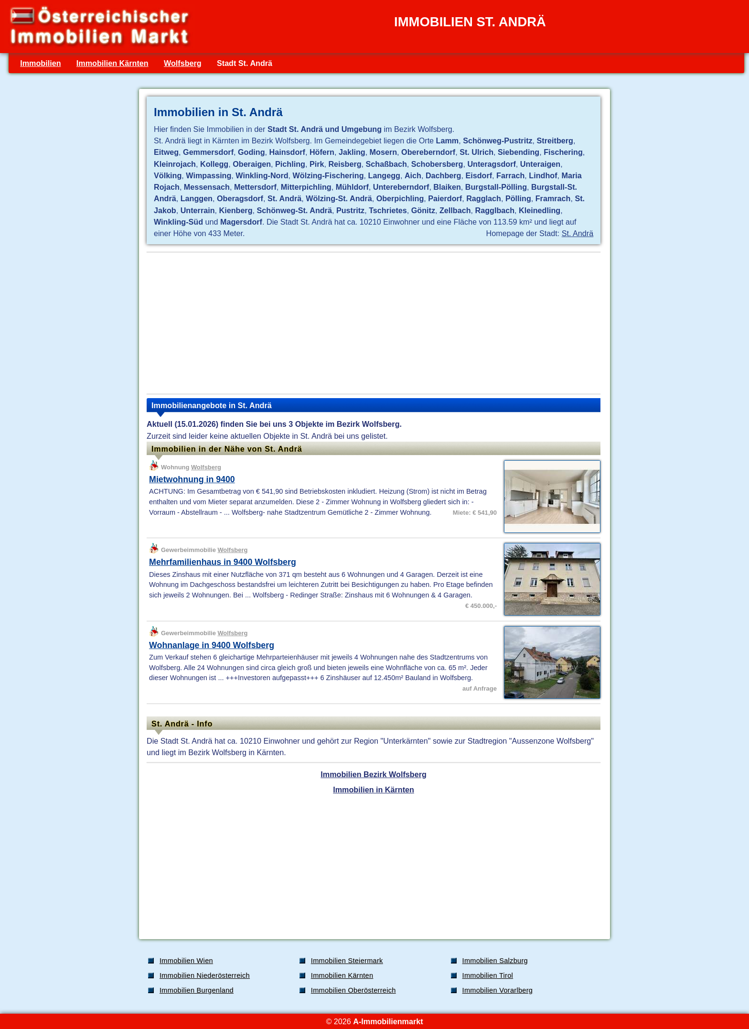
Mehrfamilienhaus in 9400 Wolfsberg (222, 562)
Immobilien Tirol (488, 975)
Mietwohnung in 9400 (192, 479)
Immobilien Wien (186, 960)
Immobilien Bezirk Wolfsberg (373, 774)
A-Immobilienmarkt (388, 1021)
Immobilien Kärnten (112, 63)
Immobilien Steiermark (347, 960)
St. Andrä (577, 233)
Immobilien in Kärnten (373, 789)
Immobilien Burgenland (197, 990)
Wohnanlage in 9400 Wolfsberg (211, 645)
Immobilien (40, 63)
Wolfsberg (183, 63)
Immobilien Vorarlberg (497, 990)
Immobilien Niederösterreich (205, 975)
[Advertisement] (373, 323)
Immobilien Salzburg (495, 960)
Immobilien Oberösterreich (353, 990)
